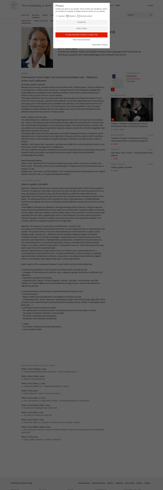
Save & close (81, 28)
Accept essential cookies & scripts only (82, 35)
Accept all (81, 22)
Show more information (81, 40)
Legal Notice (96, 45)
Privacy (105, 45)
